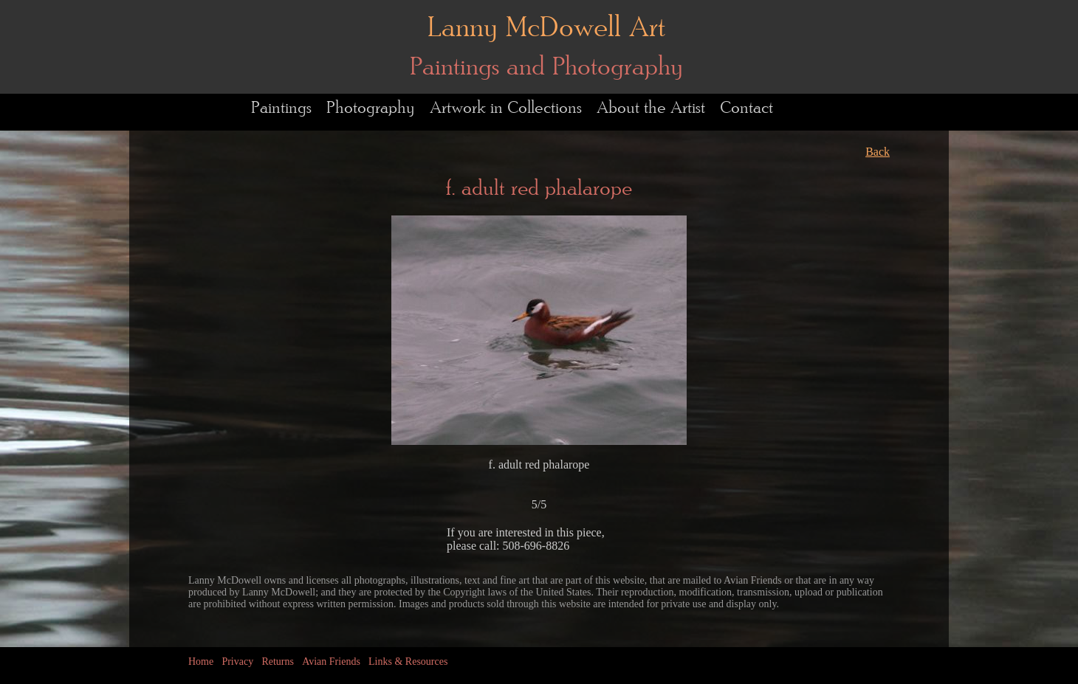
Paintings (281, 108)
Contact (746, 108)
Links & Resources (407, 661)
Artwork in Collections (506, 108)
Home (200, 661)
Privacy (237, 661)
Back (877, 151)
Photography (370, 108)
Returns (277, 661)
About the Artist (651, 108)
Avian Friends (331, 661)
